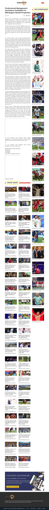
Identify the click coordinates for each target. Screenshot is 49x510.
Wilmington (10, 22)
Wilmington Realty (22, 108)
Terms (27, 508)
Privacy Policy (33, 508)
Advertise (39, 508)
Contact (43, 508)
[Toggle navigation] (43, 3)
